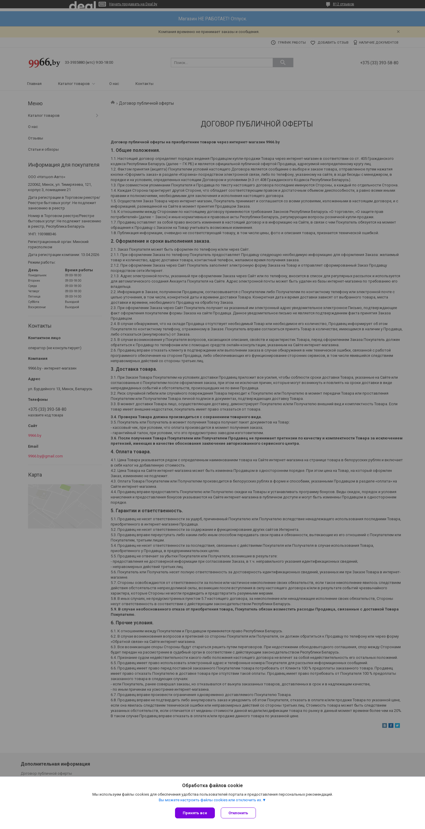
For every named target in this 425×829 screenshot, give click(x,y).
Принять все (195, 813)
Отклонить (238, 813)
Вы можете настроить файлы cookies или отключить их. (210, 800)
